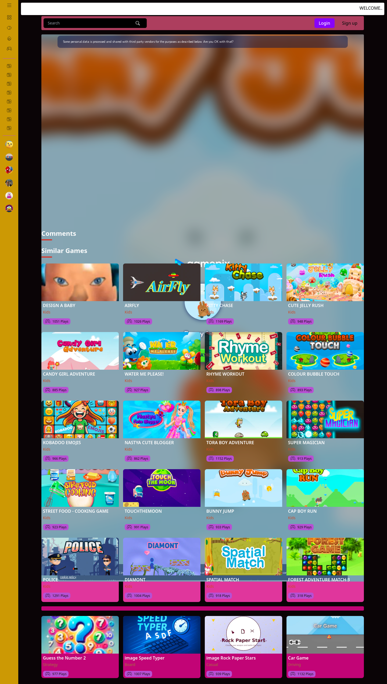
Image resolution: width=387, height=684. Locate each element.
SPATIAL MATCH (222, 576)
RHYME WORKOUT (225, 371)
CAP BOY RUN (302, 508)
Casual (212, 661)
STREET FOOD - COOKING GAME (76, 508)
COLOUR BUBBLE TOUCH (313, 371)
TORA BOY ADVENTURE (230, 439)
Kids (47, 308)
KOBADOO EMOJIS (62, 439)
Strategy (50, 661)
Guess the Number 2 (64, 655)
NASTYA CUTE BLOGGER (149, 439)
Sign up (349, 23)
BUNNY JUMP (220, 508)
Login (324, 23)
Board (130, 661)
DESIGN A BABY (59, 302)
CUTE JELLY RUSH (306, 302)
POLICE (50, 576)
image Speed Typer (144, 655)
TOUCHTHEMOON (143, 508)
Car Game (298, 655)
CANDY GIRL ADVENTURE (69, 371)
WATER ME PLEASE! (144, 371)
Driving (294, 661)
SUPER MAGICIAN (306, 439)
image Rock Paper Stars (231, 655)
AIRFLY (132, 302)
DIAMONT (135, 576)
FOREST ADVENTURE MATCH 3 (319, 576)
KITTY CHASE (219, 302)
